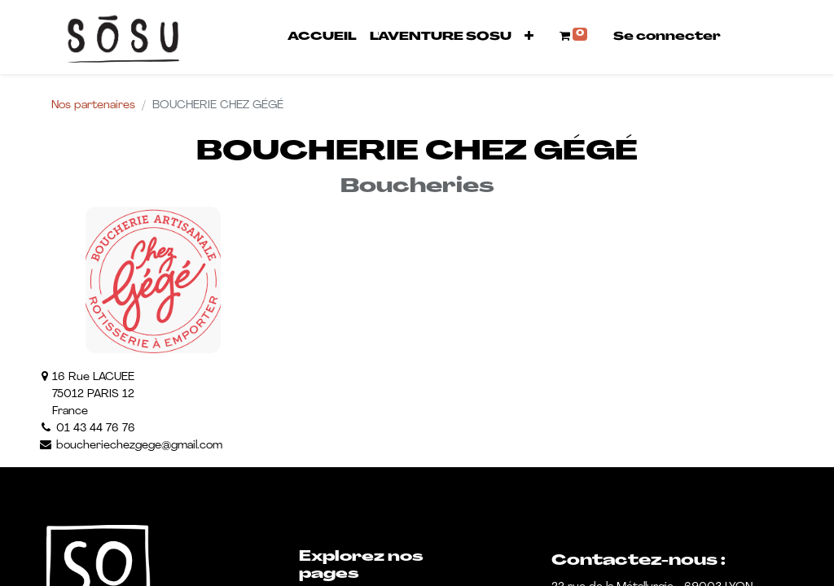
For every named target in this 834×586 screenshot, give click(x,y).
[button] (529, 37)
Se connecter (667, 37)
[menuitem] (322, 37)
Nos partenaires (93, 105)
